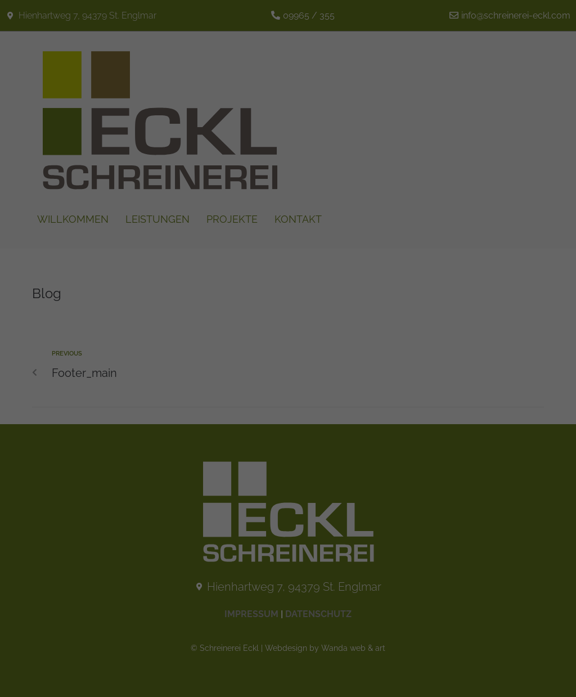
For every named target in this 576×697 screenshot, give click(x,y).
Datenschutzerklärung (316, 121)
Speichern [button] (288, 286)
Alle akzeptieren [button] (288, 258)
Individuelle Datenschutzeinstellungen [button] (288, 343)
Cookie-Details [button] (245, 364)
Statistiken (276, 223)
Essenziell (184, 223)
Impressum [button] (335, 364)
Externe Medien (376, 223)
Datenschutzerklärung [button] (292, 364)
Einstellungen (209, 131)
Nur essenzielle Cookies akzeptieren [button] (288, 314)
